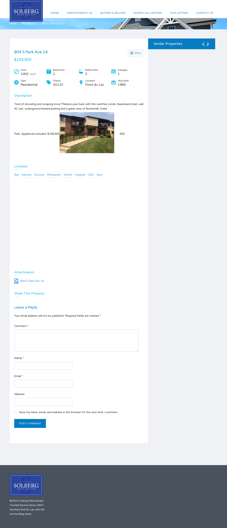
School (68, 174)
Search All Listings (148, 12)
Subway (27, 174)
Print (135, 53)
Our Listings (179, 12)
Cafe (91, 174)
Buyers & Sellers (113, 12)
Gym (99, 174)
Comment (21, 326)
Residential (30, 23)
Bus (16, 174)
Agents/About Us (79, 12)
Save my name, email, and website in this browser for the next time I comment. (68, 412)
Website (19, 394)
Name (19, 358)
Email (18, 376)
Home (13, 23)
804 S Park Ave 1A (29, 281)
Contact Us (204, 12)
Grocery (39, 174)
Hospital (80, 174)
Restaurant (54, 174)
